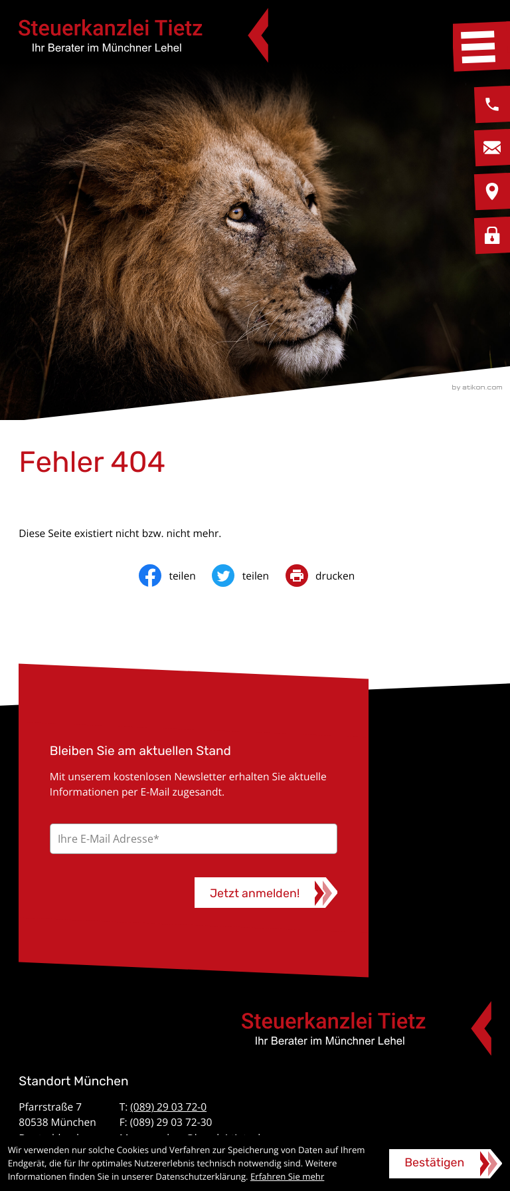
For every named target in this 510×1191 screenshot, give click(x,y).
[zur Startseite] (143, 35)
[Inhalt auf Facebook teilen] (175, 575)
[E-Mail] (193, 838)
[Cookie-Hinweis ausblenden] (445, 1163)
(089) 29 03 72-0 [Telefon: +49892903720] (168, 1106)
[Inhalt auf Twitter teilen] (248, 575)
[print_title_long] (328, 575)
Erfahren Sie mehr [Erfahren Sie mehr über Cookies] (287, 1176)
